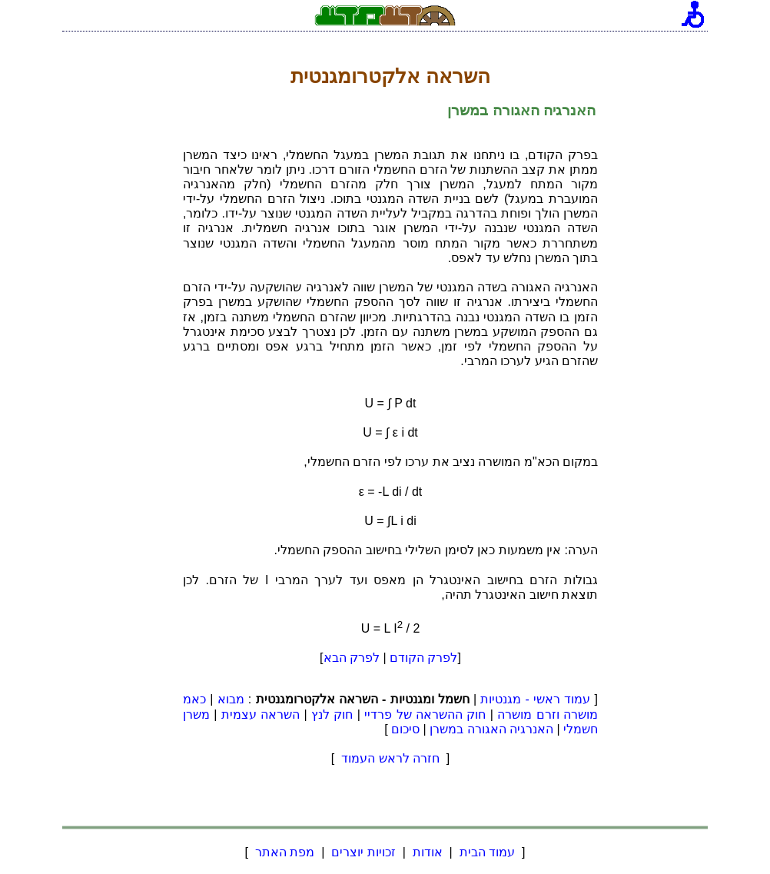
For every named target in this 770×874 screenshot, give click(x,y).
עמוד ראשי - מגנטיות (535, 699)
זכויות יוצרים (363, 852)
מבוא (230, 699)
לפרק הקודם (423, 657)
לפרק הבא (352, 657)
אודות (427, 852)
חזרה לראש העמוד (390, 758)
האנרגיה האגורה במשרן (491, 729)
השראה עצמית (260, 714)
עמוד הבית (487, 852)
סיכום (405, 729)
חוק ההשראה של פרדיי (425, 714)
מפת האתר (284, 852)
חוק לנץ (332, 714)
